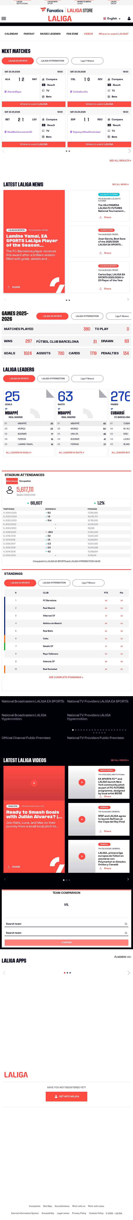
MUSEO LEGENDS (50, 33)
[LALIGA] (60, 18)
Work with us (78, 1206)
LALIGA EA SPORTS (17, 61)
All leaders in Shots (71, 452)
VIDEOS (88, 33)
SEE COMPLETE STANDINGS (66, 677)
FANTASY (29, 33)
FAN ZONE (72, 33)
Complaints (34, 1206)
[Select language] (113, 19)
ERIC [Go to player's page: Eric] (125, 434)
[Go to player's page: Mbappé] (42, 403)
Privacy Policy (79, 1213)
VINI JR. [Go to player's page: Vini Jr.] (74, 434)
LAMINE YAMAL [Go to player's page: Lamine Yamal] (25, 444)
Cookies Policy (96, 1213)
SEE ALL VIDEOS (120, 760)
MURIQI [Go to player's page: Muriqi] (21, 428)
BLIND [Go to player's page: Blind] (126, 444)
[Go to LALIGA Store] (66, 9)
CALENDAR (11, 33)
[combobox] (66, 924)
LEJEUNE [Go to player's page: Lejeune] (128, 439)
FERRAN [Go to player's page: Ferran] (22, 439)
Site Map (47, 1206)
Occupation (25, 481)
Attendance (12, 481)
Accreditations (62, 1206)
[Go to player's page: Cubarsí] (127, 423)
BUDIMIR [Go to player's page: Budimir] (22, 434)
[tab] (18, 60)
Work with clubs (96, 1206)
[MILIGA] (128, 18)
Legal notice (63, 1213)
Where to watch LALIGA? (113, 33)
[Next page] (129, 973)
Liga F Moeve (87, 61)
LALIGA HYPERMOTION (52, 61)
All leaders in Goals (19, 452)
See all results (120, 160)
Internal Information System (25, 1213)
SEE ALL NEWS (120, 184)
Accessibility (48, 1213)
